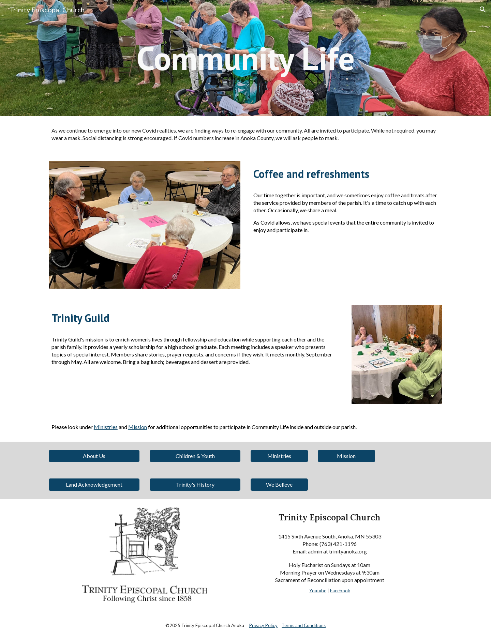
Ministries (106, 427)
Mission (137, 427)
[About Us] (94, 455)
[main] (245, 58)
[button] (483, 9)
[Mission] (346, 455)
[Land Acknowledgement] (94, 484)
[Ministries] (279, 455)
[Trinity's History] (195, 484)
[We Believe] (279, 484)
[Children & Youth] (195, 455)
